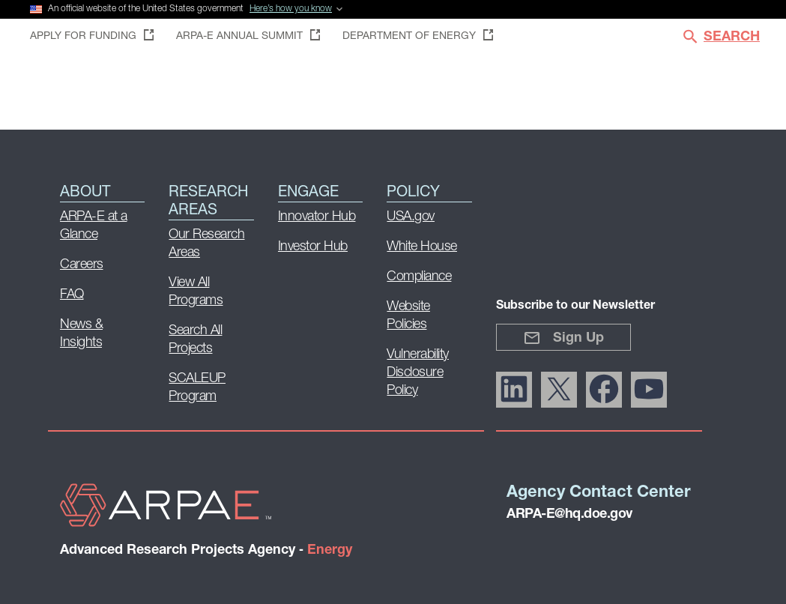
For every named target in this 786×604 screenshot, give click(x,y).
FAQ (72, 295)
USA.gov (411, 217)
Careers (81, 265)
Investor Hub (313, 247)
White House (422, 247)
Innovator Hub (317, 217)
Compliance (419, 277)
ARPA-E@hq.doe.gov (569, 514)
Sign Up (563, 338)
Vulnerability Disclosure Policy (418, 373)
